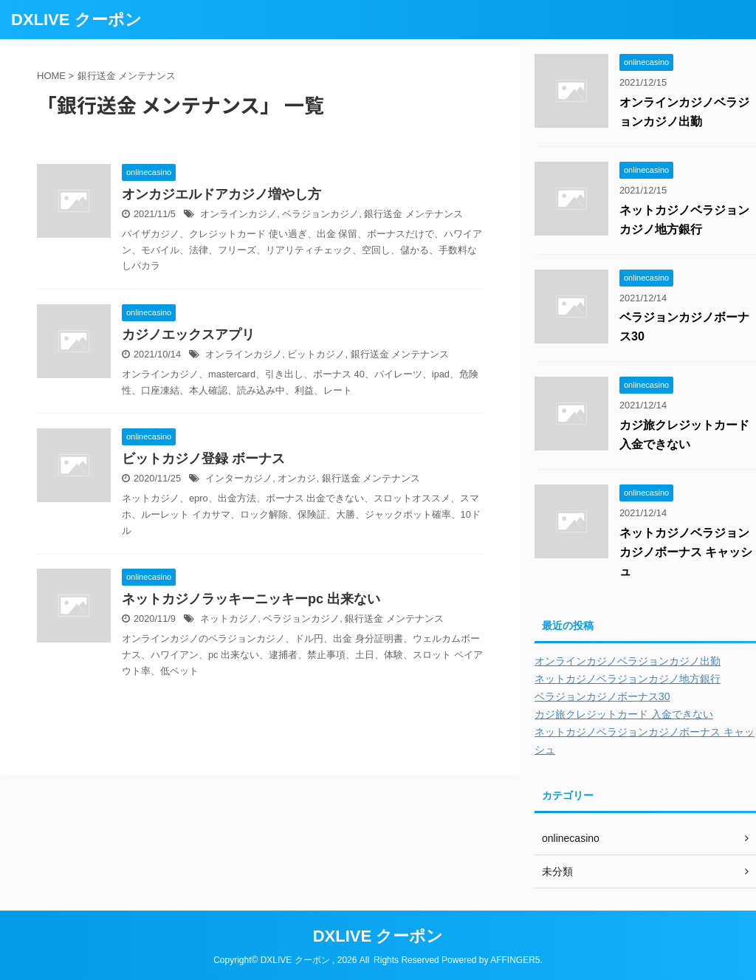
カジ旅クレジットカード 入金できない (624, 714)
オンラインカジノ (238, 213)
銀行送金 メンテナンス (413, 213)
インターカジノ (238, 478)
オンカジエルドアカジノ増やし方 (221, 194)
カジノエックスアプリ (188, 334)
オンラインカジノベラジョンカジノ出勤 (628, 661)
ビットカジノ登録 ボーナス (203, 458)
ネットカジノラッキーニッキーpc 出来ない (251, 599)
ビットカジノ (316, 354)
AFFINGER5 (515, 960)
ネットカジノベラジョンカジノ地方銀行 (628, 679)
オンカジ (297, 478)
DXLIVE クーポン (76, 19)
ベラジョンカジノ (320, 213)
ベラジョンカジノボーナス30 (602, 696)
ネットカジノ (229, 618)
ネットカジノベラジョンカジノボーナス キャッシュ (685, 552)
